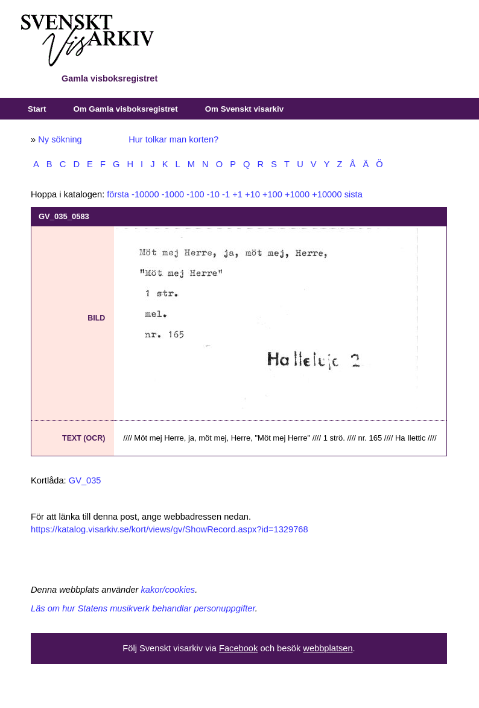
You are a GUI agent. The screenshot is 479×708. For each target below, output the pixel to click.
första (118, 194)
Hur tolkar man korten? (173, 139)
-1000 (173, 194)
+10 (252, 194)
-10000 (145, 194)
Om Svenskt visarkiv (244, 108)
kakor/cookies (168, 590)
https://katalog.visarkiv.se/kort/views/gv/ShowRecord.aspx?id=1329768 (169, 529)
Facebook (238, 648)
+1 (237, 194)
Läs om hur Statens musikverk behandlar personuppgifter (143, 608)
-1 (226, 194)
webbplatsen (327, 648)
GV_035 (85, 480)
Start (37, 108)
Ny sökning (60, 139)
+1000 (297, 194)
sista (353, 194)
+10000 (326, 194)
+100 (272, 194)
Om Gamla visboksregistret (125, 108)
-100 (195, 194)
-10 (213, 194)
